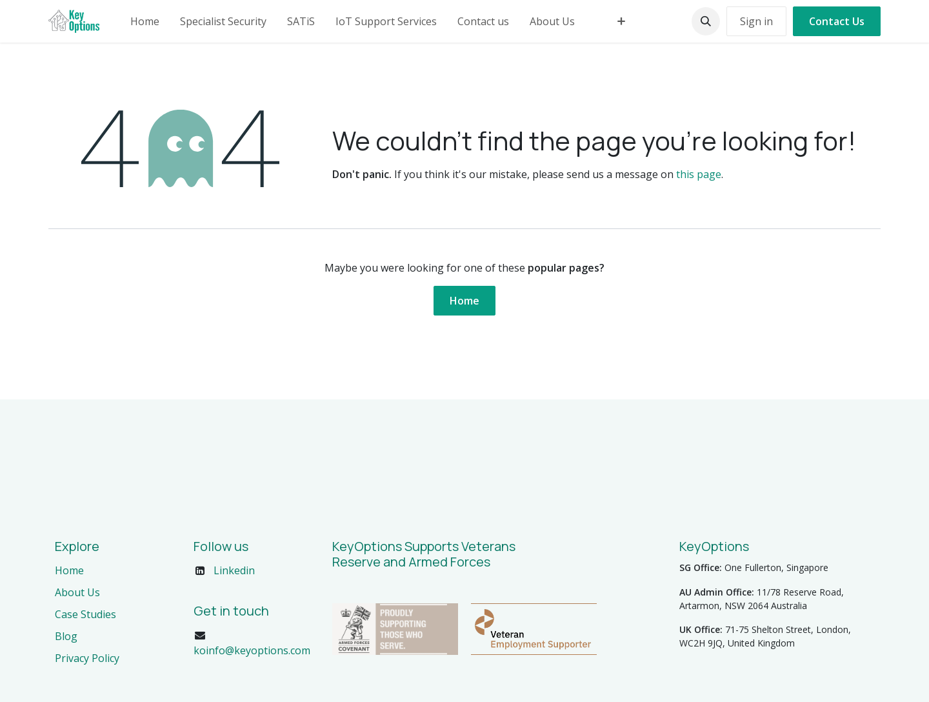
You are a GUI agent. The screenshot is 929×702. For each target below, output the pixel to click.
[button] (706, 21)
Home (464, 301)
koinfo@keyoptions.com (252, 650)
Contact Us (836, 21)
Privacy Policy (87, 658)
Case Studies (85, 614)
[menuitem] (145, 21)
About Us (77, 592)
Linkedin (234, 570)
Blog (66, 636)
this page (698, 174)
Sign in (756, 21)
